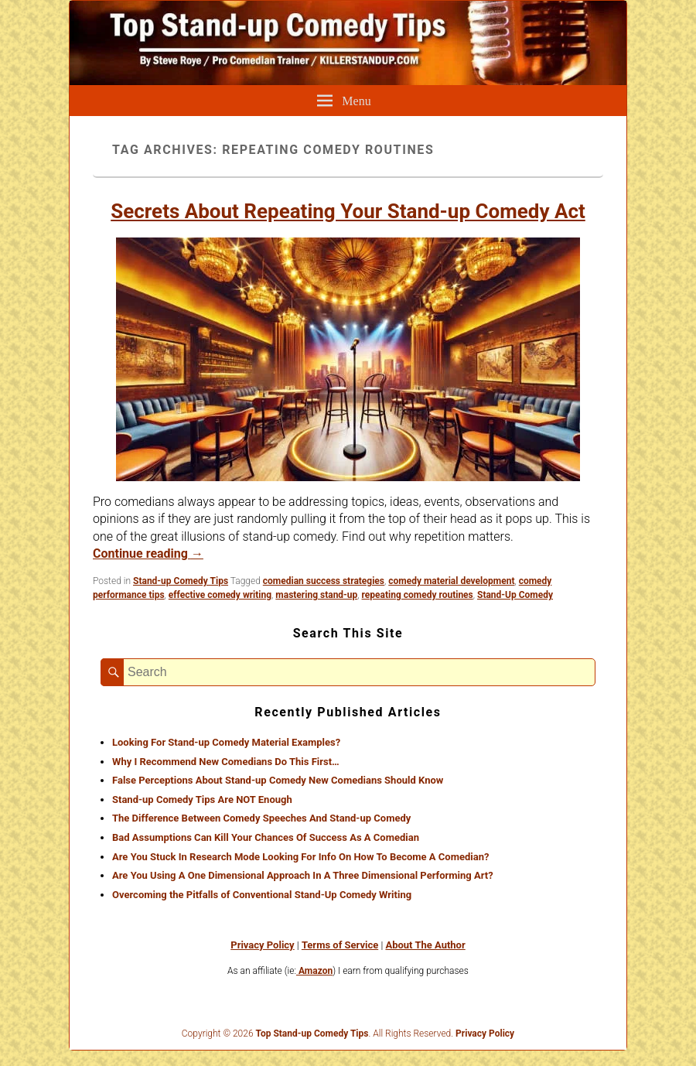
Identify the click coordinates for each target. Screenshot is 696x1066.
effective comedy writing (220, 594)
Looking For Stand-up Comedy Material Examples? (226, 742)
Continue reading (148, 553)
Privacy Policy (262, 945)
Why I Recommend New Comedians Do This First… (225, 761)
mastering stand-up (316, 594)
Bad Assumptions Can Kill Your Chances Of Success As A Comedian (265, 837)
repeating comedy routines (417, 594)
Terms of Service (340, 945)
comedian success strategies (323, 581)
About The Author (425, 945)
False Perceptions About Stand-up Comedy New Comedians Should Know (277, 780)
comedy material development (451, 581)
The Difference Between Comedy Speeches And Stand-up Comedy (261, 818)
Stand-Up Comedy (515, 594)
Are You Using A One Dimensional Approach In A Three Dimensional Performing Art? (302, 875)
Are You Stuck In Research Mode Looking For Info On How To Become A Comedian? (300, 857)
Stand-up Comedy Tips (180, 581)
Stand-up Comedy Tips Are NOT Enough (202, 799)
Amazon (314, 970)
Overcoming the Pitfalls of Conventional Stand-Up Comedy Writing (261, 894)
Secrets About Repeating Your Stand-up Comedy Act (348, 211)
